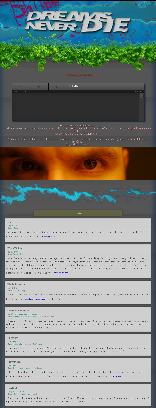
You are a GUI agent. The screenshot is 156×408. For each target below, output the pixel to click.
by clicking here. (48, 236)
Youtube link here (61, 273)
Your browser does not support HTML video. (78, 23)
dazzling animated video (35, 299)
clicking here (115, 376)
